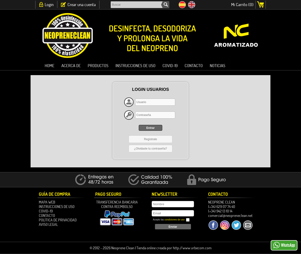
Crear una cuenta (81, 4)
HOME (49, 65)
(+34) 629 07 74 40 (221, 206)
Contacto (194, 65)
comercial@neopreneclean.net (230, 215)
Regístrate (150, 139)
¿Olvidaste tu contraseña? (150, 148)
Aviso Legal (48, 224)
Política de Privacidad (58, 220)
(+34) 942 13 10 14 (220, 211)
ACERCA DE (71, 65)
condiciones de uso (174, 219)
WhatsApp (284, 245)
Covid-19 (170, 65)
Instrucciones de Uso (135, 65)
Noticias (217, 65)
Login (49, 4)
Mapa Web (47, 202)
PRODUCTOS (98, 65)
